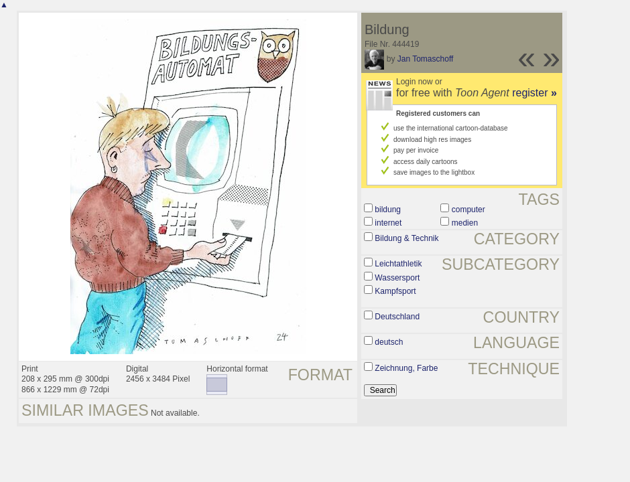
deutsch (389, 342)
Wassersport (397, 278)
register (534, 92)
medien (465, 223)
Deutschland (397, 316)
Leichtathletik (398, 263)
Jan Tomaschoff (425, 59)
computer (468, 209)
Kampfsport (395, 291)
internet (388, 223)
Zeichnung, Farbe (406, 368)
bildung (388, 209)
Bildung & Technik (406, 238)
